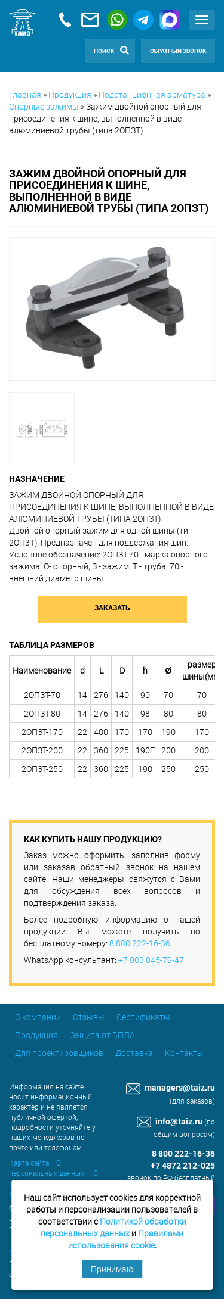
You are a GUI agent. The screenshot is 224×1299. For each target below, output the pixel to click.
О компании (38, 1017)
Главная (25, 94)
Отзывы (89, 1017)
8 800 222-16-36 (139, 943)
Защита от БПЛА (102, 1035)
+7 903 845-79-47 (151, 959)
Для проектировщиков (59, 1052)
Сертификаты (143, 1017)
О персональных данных (46, 1167)
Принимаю (112, 1269)
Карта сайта (29, 1162)
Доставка (134, 1052)
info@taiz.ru (169, 1122)
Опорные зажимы (44, 106)
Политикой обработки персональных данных (113, 1227)
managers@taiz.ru (170, 1088)
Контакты (184, 1052)
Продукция (69, 94)
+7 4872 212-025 (183, 1166)
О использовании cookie (53, 1178)
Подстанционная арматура (152, 94)
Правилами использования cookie (126, 1239)
